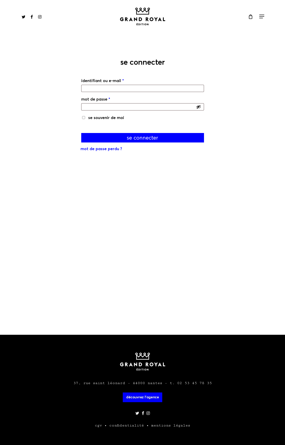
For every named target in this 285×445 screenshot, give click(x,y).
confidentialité (126, 425)
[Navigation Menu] (262, 16)
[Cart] (250, 16)
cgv (98, 425)
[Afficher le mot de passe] (198, 106)
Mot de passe (95, 99)
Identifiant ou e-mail (102, 80)
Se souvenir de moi (106, 117)
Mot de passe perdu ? (101, 148)
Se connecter (142, 137)
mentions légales (170, 425)
